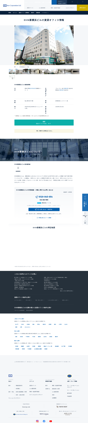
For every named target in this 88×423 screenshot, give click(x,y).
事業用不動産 (41, 2)
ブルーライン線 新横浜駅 (19, 297)
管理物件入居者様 (62, 3)
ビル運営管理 (42, 7)
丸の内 (66, 310)
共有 (85, 223)
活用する (47, 375)
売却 (53, 381)
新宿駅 (39, 332)
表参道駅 (57, 332)
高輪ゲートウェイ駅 (48, 332)
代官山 (38, 310)
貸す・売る (11, 378)
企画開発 (54, 384)
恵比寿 (44, 310)
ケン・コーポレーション (73, 376)
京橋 (33, 310)
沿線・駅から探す (39, 286)
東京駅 (16, 332)
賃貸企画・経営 (56, 375)
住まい (27, 2)
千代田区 (27, 323)
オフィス (33, 2)
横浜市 (56, 323)
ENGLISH (60, 1)
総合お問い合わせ (29, 417)
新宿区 (39, 323)
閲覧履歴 (72, 3)
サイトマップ (60, 417)
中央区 (33, 323)
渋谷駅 (33, 332)
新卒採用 (69, 379)
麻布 (55, 310)
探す (10, 372)
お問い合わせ (82, 7)
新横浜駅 (66, 88)
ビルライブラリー (70, 7)
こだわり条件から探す (53, 286)
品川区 (45, 323)
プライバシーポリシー (41, 417)
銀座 (16, 313)
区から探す (28, 286)
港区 (16, 323)
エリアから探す (17, 286)
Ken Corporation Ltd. (12, 6)
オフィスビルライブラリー (36, 381)
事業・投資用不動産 (55, 7)
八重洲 (49, 310)
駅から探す (17, 327)
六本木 (22, 310)
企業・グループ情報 (51, 2)
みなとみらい (27, 313)
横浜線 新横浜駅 (29, 297)
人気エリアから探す (20, 305)
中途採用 (69, 383)
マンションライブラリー (15, 384)
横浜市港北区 (32, 88)
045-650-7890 (44, 186)
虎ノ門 (16, 310)
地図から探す (65, 286)
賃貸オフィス (33, 372)
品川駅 (28, 332)
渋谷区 (21, 323)
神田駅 (23, 335)
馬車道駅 (17, 335)
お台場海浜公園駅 (38, 335)
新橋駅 (22, 332)
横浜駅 (46, 335)
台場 (21, 313)
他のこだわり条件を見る (66, 277)
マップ (48, 189)
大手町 (60, 310)
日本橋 (28, 310)
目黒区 (50, 323)
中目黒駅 (70, 332)
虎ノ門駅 (63, 332)
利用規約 (52, 417)
